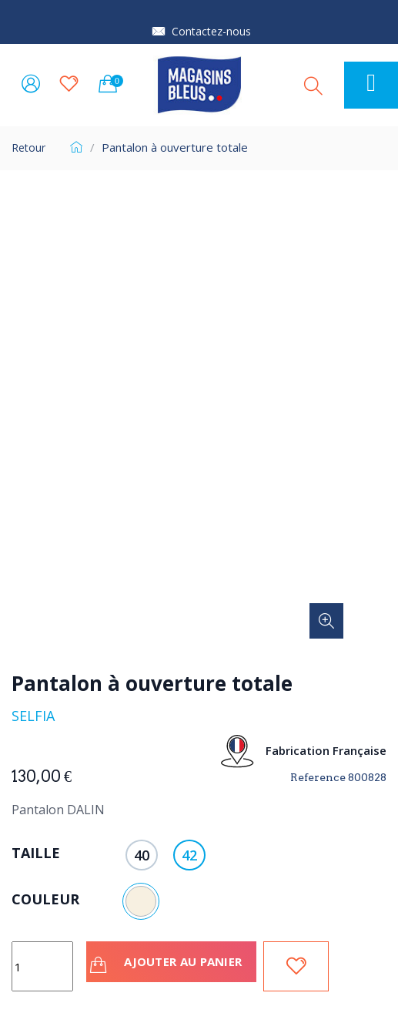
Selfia (33, 715)
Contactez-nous (211, 31)
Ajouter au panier (168, 964)
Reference (318, 777)
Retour (28, 147)
